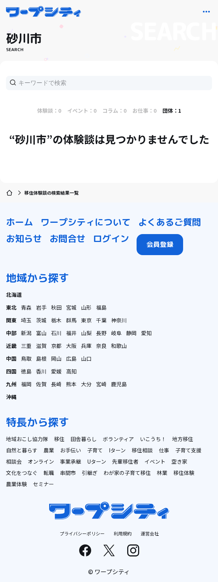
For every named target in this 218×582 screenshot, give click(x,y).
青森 (26, 307)
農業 (49, 450)
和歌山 (119, 345)
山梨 (86, 333)
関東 (11, 320)
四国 (11, 371)
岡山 (56, 358)
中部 (11, 333)
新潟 (26, 333)
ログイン (111, 238)
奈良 (101, 345)
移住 (59, 438)
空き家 (179, 461)
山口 (86, 358)
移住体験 (183, 472)
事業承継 (70, 461)
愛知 (146, 333)
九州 (11, 384)
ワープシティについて (86, 222)
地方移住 (182, 438)
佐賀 (41, 384)
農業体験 (16, 484)
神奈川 (119, 320)
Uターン (96, 461)
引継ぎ (90, 472)
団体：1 (171, 110)
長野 (101, 333)
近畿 (11, 345)
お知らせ (24, 238)
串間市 (68, 472)
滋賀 (41, 345)
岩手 (41, 307)
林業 (162, 472)
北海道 (14, 294)
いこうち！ (153, 438)
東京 (86, 320)
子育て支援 (188, 450)
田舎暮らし (84, 438)
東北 (11, 307)
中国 (11, 358)
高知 (71, 371)
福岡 (26, 384)
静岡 (131, 333)
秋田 (56, 307)
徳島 (26, 371)
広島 (71, 358)
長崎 (56, 384)
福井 (71, 333)
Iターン (117, 450)
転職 (49, 472)
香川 (41, 371)
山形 (86, 307)
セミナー (43, 484)
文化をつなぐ (22, 472)
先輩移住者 (125, 461)
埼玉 (26, 320)
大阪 (71, 345)
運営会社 (150, 533)
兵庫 (86, 345)
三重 (26, 345)
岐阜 (116, 333)
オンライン (41, 461)
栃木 (56, 320)
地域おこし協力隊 (27, 438)
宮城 (71, 307)
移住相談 (142, 450)
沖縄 (11, 397)
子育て (95, 450)
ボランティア (118, 438)
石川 (56, 333)
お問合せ (68, 238)
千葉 (101, 320)
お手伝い (70, 450)
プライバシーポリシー (82, 533)
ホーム (19, 222)
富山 (41, 333)
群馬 (71, 320)
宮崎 (101, 384)
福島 (101, 307)
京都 (56, 345)
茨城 (41, 320)
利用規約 (123, 533)
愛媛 (56, 371)
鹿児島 (119, 384)
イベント (154, 461)
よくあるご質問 (169, 222)
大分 (86, 384)
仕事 (164, 450)
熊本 (71, 384)
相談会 (14, 461)
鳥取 (26, 358)
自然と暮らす (22, 450)
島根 (41, 358)
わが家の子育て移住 (127, 472)
